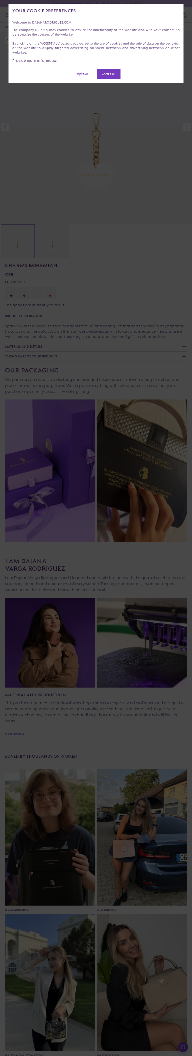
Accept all (109, 74)
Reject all (82, 74)
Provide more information (35, 60)
